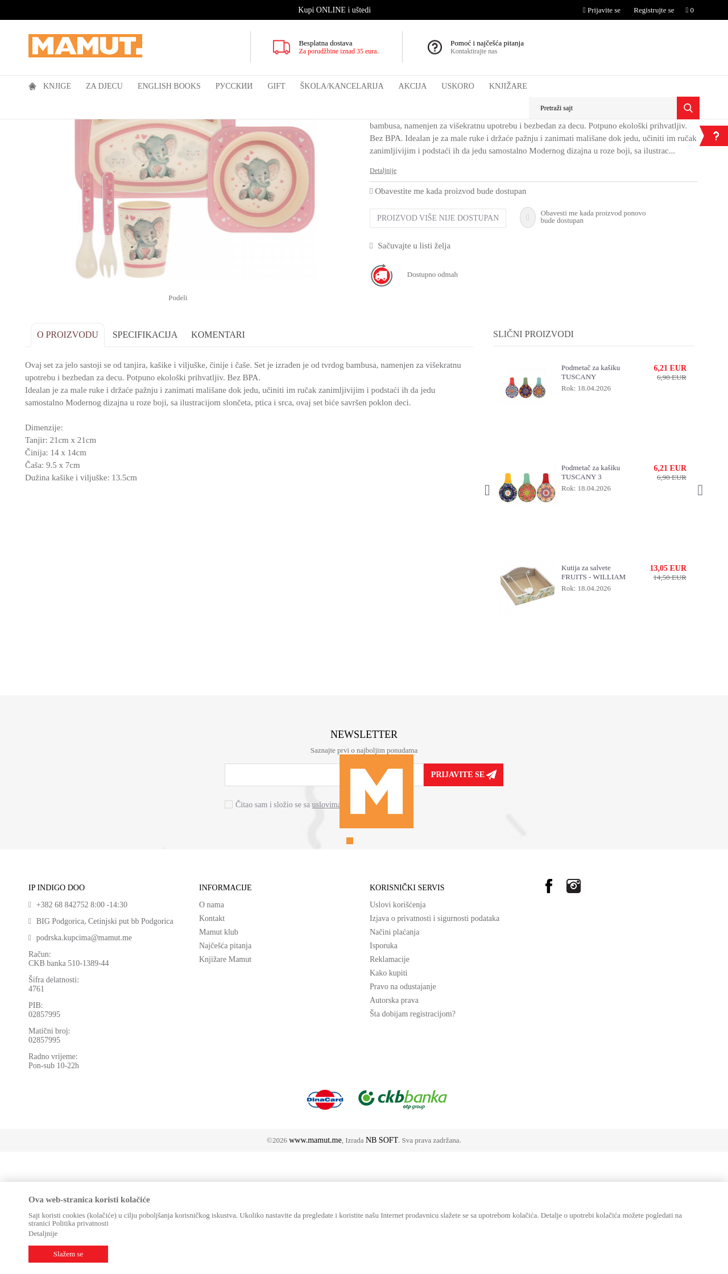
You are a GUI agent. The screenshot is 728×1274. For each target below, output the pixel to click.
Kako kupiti (389, 1095)
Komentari (222, 457)
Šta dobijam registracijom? (413, 1136)
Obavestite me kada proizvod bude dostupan (448, 325)
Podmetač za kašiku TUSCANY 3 (589, 594)
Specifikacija (148, 457)
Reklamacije (390, 1081)
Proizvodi (75, 127)
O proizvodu (71, 457)
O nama (211, 1027)
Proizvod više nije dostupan (438, 352)
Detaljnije (383, 305)
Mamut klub (218, 1054)
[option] (335, 10)
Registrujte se (654, 10)
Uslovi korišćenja (397, 1027)
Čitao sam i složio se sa (305, 927)
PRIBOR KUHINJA (184, 127)
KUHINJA (133, 127)
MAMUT (41, 127)
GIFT (103, 127)
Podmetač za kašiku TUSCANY (589, 494)
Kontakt (212, 1040)
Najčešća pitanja (225, 1068)
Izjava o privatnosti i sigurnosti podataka (434, 1040)
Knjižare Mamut (225, 1081)
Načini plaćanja (394, 1054)
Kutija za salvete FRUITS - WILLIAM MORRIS (592, 695)
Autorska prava (394, 1122)
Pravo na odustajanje (403, 1109)
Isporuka (384, 1068)
